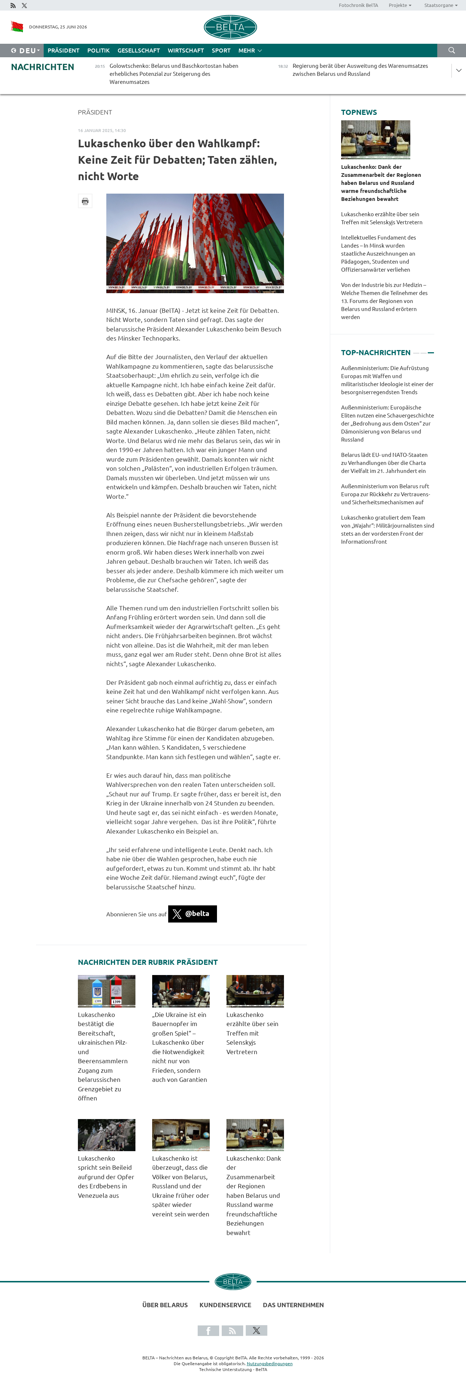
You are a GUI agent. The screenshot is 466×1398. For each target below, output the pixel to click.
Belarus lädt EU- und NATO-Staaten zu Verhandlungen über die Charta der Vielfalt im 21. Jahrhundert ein (384, 463)
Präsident (63, 50)
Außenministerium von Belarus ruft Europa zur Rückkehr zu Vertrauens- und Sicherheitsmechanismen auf (385, 494)
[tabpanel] (387, 458)
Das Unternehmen (293, 1304)
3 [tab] (431, 349)
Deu (27, 50)
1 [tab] (416, 349)
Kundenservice (225, 1304)
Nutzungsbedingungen (270, 1363)
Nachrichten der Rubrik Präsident (148, 962)
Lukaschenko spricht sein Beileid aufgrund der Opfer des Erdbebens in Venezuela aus (106, 1177)
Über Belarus (165, 1304)
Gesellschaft (139, 50)
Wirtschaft (186, 50)
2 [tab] (423, 349)
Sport (221, 50)
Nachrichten (42, 67)
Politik (98, 50)
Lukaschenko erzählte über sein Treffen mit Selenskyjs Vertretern (252, 1033)
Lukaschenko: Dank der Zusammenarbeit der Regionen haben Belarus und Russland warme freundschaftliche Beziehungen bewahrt (253, 1195)
